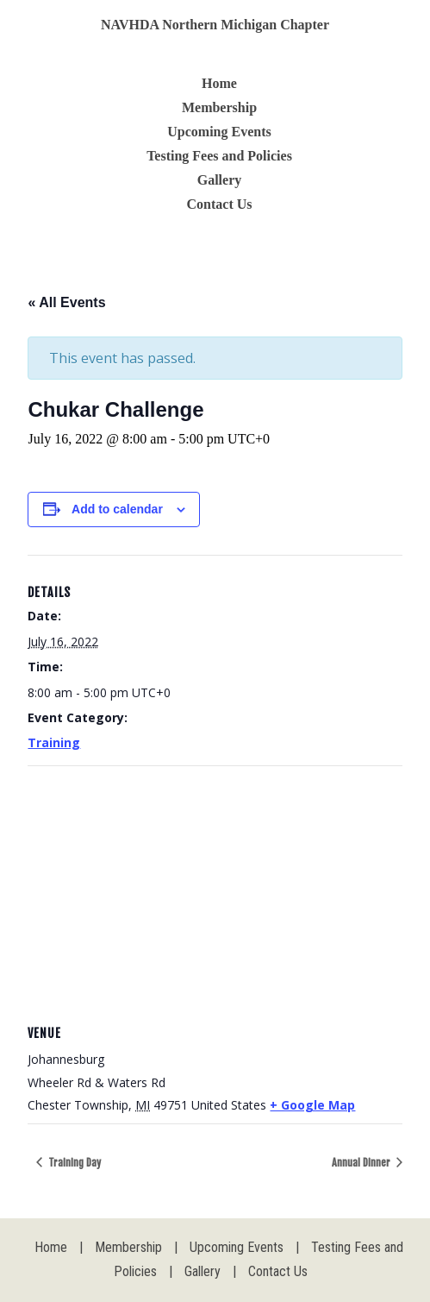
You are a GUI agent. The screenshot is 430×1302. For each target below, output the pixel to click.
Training (54, 742)
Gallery (219, 180)
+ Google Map (312, 1105)
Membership (219, 107)
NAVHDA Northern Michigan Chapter (215, 24)
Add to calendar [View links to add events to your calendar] (117, 509)
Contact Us (219, 204)
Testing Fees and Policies (219, 155)
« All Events (66, 302)
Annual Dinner (362, 1162)
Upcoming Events (219, 131)
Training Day (73, 1162)
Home (219, 83)
